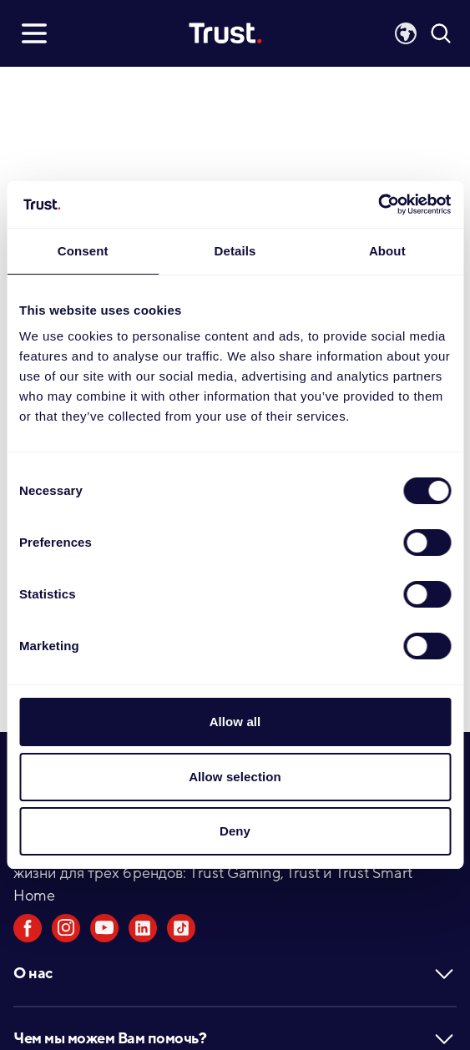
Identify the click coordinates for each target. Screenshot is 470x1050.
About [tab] (387, 251)
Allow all (235, 721)
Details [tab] (235, 251)
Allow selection (235, 777)
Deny (235, 831)
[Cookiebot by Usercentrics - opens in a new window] (378, 204)
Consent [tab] (83, 251)
